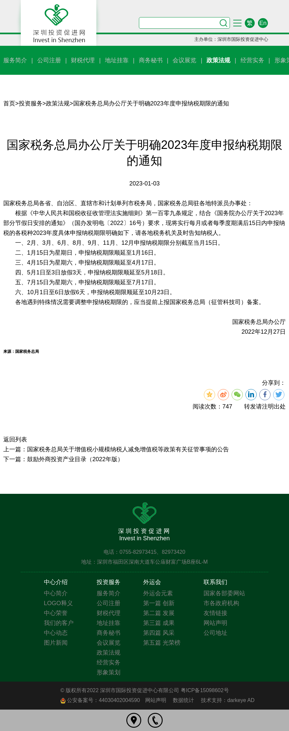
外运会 (152, 582)
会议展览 (184, 60)
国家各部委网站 (224, 593)
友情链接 (215, 613)
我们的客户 (59, 623)
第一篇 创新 (159, 603)
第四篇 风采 (159, 633)
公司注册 (49, 60)
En (263, 23)
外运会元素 (158, 593)
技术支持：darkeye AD (228, 700)
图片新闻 (56, 642)
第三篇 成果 (159, 623)
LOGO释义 (58, 603)
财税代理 (83, 60)
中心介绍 (56, 582)
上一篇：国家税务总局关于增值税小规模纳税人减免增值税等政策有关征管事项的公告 (116, 449)
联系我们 (215, 582)
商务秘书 (151, 60)
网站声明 (215, 623)
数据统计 (183, 700)
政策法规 (218, 60)
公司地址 (215, 633)
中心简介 (56, 593)
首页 (9, 103)
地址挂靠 (117, 60)
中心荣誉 (56, 613)
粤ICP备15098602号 (205, 690)
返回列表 (15, 439)
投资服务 (31, 103)
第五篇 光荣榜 (161, 642)
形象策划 (108, 672)
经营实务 (252, 60)
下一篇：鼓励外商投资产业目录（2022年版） (63, 459)
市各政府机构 (221, 603)
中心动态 (56, 633)
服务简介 (15, 60)
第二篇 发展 (159, 613)
